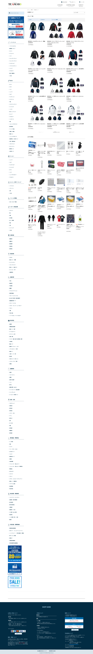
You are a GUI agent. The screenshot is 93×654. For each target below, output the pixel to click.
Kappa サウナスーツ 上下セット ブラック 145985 (51, 225)
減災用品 (10, 248)
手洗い (10, 280)
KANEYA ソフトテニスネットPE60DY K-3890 (51, 188)
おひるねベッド (11, 451)
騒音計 (10, 519)
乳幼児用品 (11, 488)
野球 (32, 9)
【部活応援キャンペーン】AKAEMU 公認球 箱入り (80, 205)
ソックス (10, 109)
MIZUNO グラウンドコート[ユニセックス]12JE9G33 (56, 69)
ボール (10, 84)
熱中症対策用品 (11, 504)
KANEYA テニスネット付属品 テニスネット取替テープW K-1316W (70, 189)
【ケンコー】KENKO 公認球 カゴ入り (70, 171)
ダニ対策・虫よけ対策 (13, 512)
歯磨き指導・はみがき (13, 387)
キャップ (10, 114)
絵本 (10, 420)
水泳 (10, 225)
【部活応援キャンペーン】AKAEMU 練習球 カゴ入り (51, 206)
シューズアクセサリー (13, 174)
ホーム (28, 9)
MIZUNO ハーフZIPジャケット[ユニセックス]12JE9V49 (36, 125)
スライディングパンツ (13, 104)
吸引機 (10, 356)
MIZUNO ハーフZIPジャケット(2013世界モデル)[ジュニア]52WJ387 (75, 125)
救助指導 (10, 243)
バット (10, 89)
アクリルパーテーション (13, 290)
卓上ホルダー (11, 471)
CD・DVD (11, 423)
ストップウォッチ (12, 392)
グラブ (10, 86)
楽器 (10, 425)
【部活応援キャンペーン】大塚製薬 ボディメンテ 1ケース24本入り (80, 226)
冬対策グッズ (36, 9)
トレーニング (11, 227)
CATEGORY (60, 5)
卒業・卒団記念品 (12, 141)
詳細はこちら (18, 633)
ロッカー (10, 446)
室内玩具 (10, 408)
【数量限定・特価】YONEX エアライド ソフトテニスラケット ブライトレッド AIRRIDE (70, 227)
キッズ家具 (11, 441)
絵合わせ (10, 418)
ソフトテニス (11, 185)
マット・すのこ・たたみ (13, 449)
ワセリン (10, 308)
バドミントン (11, 188)
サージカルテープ (12, 331)
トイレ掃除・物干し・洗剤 (13, 517)
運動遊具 (10, 430)
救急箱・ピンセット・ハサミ (14, 346)
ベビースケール (11, 374)
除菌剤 (10, 288)
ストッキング (11, 106)
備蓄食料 (10, 238)
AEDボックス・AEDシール (13, 358)
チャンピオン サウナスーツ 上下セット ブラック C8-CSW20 (42, 233)
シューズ (10, 68)
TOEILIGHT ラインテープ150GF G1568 (61, 152)
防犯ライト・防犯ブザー (13, 267)
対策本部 (10, 246)
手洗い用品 (11, 313)
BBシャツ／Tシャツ (12, 111)
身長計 (10, 372)
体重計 (10, 377)
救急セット (11, 351)
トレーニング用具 (55, 19)
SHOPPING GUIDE (70, 5)
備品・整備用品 (11, 73)
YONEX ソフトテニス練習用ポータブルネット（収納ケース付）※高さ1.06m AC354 (41, 153)
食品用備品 (11, 486)
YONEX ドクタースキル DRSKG (41, 171)
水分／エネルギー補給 (13, 201)
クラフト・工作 (11, 413)
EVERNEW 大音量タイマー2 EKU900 (32, 188)
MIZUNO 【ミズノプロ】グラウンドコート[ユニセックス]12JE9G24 (75, 43)
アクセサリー (11, 70)
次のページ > (71, 132)
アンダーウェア (11, 63)
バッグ (10, 172)
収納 (10, 444)
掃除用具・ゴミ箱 (12, 509)
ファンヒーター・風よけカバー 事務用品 (15, 466)
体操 (10, 215)
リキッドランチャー (12, 264)
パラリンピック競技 (12, 535)
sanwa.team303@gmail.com (73, 644)
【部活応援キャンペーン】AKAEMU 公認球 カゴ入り (70, 206)
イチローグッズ (11, 143)
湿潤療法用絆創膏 (12, 326)
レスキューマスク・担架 (13, 361)
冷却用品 (10, 341)
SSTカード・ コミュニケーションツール (15, 530)
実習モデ (10, 538)
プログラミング (11, 403)
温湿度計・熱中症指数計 (13, 499)
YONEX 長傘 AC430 (40, 188)
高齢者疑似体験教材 (12, 528)
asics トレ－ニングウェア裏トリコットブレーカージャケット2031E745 (32, 226)
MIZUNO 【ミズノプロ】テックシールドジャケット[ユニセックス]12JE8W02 (56, 43)
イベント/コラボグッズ (13, 136)
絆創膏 (10, 324)
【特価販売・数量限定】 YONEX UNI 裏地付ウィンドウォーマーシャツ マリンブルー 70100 (42, 207)
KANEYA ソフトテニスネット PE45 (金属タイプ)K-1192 (61, 188)
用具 (10, 121)
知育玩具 (10, 405)
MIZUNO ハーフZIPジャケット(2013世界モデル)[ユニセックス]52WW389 (56, 125)
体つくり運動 (11, 220)
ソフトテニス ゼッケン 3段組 (61, 225)
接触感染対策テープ (12, 300)
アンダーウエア (11, 164)
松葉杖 (10, 363)
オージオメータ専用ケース (13, 394)
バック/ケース (11, 119)
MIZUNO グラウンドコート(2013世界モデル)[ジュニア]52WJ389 (37, 98)
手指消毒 (10, 285)
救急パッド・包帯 (12, 329)
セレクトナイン (11, 146)
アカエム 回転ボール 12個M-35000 (32, 171)
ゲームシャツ (11, 53)
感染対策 (10, 283)
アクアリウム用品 (12, 483)
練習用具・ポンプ (12, 48)
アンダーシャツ (11, 96)
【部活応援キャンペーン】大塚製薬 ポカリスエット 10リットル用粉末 (32, 152)
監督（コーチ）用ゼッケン (70, 152)
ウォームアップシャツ (13, 58)
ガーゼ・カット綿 (12, 334)
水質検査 (10, 507)
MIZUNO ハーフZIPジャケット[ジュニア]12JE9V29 (56, 97)
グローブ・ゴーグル (12, 303)
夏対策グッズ (11, 148)
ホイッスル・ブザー (12, 269)
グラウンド (11, 210)
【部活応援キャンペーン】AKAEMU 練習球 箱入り (61, 205)
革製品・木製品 (11, 131)
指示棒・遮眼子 (11, 379)
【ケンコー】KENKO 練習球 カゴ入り (80, 169)
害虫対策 (10, 514)
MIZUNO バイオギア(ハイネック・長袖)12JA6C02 (36, 42)
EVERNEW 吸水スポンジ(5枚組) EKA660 (51, 152)
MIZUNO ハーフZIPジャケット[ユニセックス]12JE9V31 (75, 98)
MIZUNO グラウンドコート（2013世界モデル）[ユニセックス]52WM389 (75, 70)
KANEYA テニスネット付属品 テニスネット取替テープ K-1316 (80, 189)
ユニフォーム (11, 99)
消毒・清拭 (11, 336)
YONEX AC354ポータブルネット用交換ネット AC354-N (32, 206)
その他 (10, 75)
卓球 (10, 190)
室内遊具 (10, 428)
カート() (81, 2)
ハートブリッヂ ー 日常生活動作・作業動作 (16, 533)
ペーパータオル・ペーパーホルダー (15, 315)
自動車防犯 (11, 272)
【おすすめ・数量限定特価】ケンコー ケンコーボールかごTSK (61, 172)
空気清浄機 (11, 461)
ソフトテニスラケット (13, 65)
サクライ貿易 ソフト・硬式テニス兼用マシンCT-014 (80, 152)
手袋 (10, 101)
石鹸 (10, 310)
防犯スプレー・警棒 (12, 259)
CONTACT (81, 5)
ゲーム (10, 415)
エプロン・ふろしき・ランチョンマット (15, 478)
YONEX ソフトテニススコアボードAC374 (51, 171)
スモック (10, 476)
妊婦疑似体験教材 (12, 540)
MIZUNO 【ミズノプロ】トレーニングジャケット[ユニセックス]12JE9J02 (36, 70)
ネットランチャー (12, 262)
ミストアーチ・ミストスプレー (14, 497)
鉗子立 (10, 384)
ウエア (10, 94)
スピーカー (11, 473)
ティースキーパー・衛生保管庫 (14, 389)
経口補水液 (11, 502)
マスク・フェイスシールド (13, 295)
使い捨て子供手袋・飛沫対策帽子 (14, 298)
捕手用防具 (11, 126)
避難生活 (10, 241)
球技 (10, 222)
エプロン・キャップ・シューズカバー (15, 305)
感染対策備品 (11, 293)
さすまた (10, 257)
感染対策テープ (11, 456)
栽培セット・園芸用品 (13, 481)
